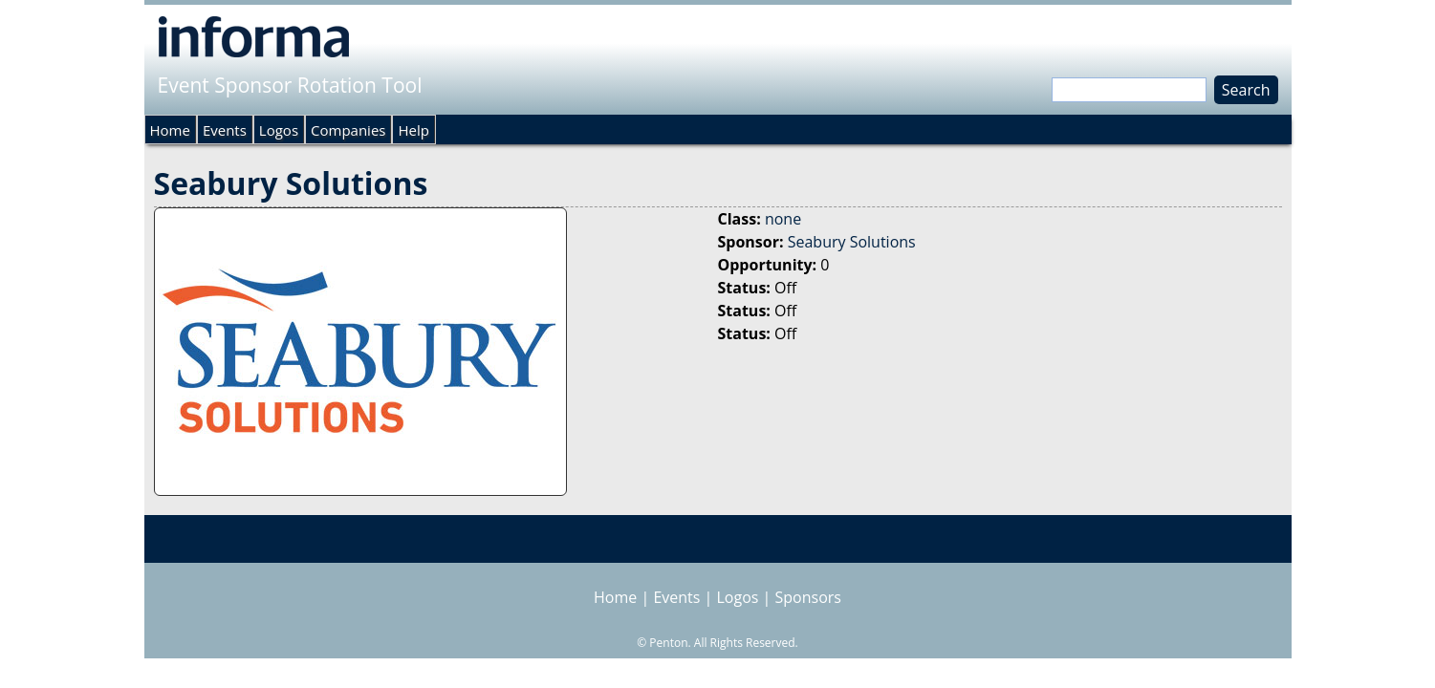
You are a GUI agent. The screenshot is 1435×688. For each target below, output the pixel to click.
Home (170, 130)
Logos (278, 130)
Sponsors (808, 597)
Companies (348, 130)
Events (225, 130)
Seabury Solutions (852, 241)
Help (413, 130)
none (783, 218)
